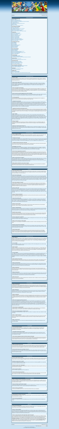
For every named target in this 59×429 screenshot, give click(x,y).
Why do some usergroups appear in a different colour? (18, 52)
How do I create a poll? (15, 34)
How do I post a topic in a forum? (16, 32)
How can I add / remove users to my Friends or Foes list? (19, 59)
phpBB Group (34, 406)
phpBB (26, 427)
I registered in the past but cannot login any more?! (18, 23)
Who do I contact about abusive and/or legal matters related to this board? (21, 72)
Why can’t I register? (14, 24)
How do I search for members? (16, 63)
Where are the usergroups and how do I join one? (18, 51)
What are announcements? (15, 45)
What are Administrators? (15, 49)
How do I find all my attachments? (16, 69)
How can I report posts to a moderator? (17, 38)
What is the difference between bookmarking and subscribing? (19, 65)
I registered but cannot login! (15, 22)
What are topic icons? (14, 47)
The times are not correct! (15, 27)
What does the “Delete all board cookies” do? (17, 25)
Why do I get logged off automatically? (16, 20)
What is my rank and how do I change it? (17, 30)
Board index (13, 424)
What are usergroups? (15, 50)
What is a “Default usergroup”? (16, 53)
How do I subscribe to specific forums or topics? (18, 66)
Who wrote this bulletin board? (16, 71)
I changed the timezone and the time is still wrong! (18, 28)
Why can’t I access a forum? (15, 36)
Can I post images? (14, 44)
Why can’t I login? (14, 19)
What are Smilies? (14, 43)
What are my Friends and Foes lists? (16, 58)
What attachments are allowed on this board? (17, 68)
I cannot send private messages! (16, 55)
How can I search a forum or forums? (16, 61)
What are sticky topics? (15, 46)
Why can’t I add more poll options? (16, 35)
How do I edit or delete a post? (16, 33)
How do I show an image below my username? (18, 29)
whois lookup (33, 416)
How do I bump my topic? (15, 40)
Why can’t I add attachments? (15, 37)
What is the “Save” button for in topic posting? (17, 39)
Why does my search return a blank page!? (17, 62)
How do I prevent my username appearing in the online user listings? (20, 21)
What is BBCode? (14, 42)
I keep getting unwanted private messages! (17, 56)
